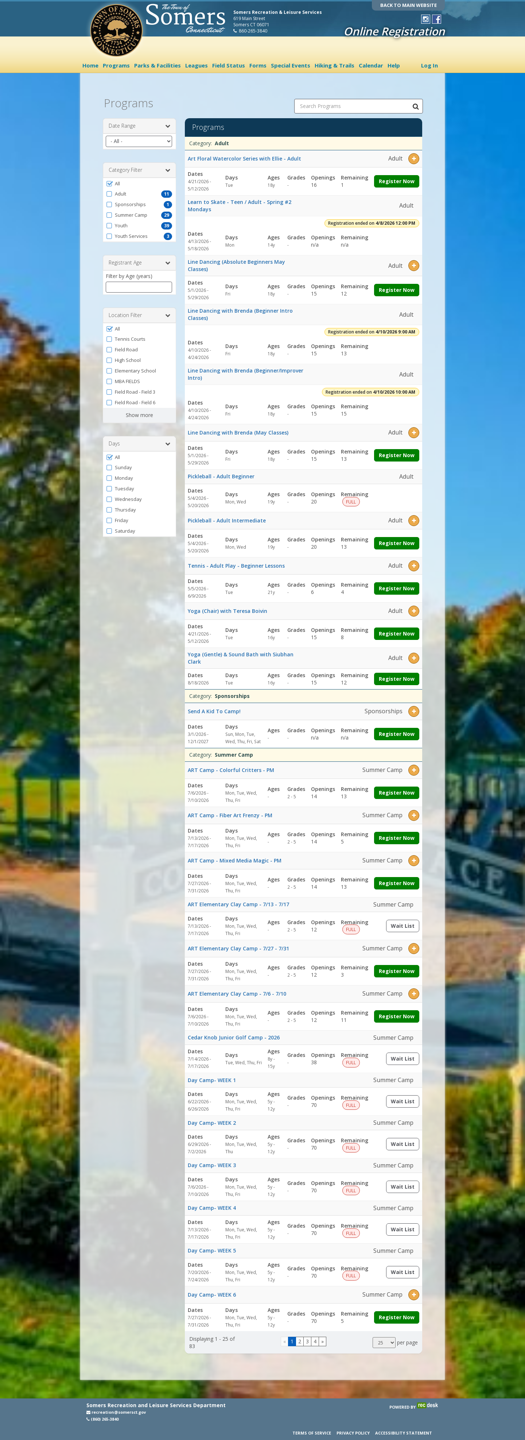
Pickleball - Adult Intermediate (227, 515)
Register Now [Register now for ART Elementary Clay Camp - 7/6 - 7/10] (397, 1011)
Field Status (228, 65)
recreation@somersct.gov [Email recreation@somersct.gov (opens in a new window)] (116, 1412)
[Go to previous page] (284, 1336)
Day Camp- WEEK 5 (212, 1245)
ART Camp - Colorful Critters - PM (231, 765)
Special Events (290, 65)
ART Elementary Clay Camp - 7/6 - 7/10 (237, 988)
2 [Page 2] (299, 1336)
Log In (429, 65)
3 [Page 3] (307, 1336)
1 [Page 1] (292, 1336)
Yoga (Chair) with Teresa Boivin (227, 606)
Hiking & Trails (334, 65)
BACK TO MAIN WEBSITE (408, 5)
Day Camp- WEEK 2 (212, 1118)
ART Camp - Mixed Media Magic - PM (234, 855)
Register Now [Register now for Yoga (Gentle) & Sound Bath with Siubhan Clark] (397, 674)
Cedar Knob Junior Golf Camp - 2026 (234, 1032)
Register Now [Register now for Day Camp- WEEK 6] (397, 1312)
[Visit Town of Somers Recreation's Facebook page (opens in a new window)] (436, 19)
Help (394, 65)
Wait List (405, 922)
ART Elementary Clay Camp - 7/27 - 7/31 (238, 943)
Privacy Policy (353, 1433)
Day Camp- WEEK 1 (212, 1075)
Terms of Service (311, 1433)
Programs (116, 65)
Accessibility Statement (403, 1433)
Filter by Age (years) (129, 271)
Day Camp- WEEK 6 (212, 1289)
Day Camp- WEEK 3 (212, 1160)
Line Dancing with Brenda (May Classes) (238, 427)
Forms (258, 65)
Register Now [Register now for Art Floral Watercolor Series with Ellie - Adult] (397, 176)
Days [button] (139, 439)
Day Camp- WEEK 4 (212, 1203)
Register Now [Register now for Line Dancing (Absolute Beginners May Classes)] (397, 285)
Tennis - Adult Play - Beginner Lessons (236, 560)
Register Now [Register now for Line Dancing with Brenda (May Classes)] (397, 450)
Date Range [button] (139, 121)
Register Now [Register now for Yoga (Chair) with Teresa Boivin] (397, 628)
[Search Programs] (415, 101)
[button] (139, 178)
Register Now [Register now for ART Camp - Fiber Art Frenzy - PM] (397, 833)
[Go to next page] (322, 1336)
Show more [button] (139, 410)
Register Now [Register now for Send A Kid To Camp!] (397, 729)
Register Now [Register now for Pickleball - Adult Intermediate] (397, 538)
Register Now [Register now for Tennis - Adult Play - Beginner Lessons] (397, 583)
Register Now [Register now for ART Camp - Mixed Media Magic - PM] (397, 878)
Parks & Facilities (157, 65)
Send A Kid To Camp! (214, 706)
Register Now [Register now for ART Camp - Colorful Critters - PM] (397, 787)
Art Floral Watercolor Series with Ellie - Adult (244, 153)
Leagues (196, 65)
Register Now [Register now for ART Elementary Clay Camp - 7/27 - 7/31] (397, 966)
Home (90, 65)
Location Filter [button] (139, 310)
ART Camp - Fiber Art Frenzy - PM (230, 810)
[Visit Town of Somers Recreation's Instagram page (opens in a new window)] (425, 19)
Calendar (371, 65)
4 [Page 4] (315, 1336)
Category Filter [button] (139, 165)
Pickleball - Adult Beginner (221, 471)
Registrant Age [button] (139, 258)
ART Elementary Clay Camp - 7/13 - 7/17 (238, 899)
